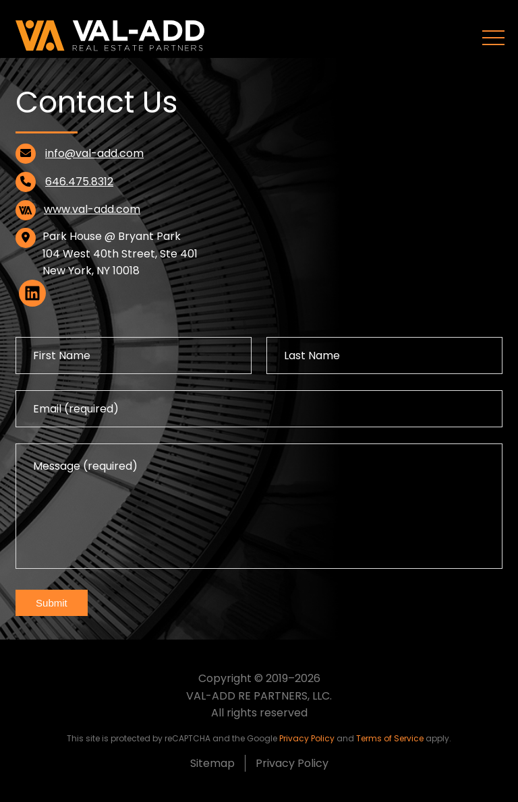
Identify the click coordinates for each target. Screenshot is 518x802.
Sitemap (212, 763)
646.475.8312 (79, 181)
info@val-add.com (94, 153)
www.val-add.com (92, 209)
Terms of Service (390, 738)
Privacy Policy (307, 738)
